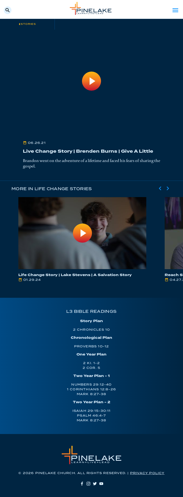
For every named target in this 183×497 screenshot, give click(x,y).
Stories (28, 24)
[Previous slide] (160, 188)
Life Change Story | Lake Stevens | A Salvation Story (75, 275)
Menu (175, 10)
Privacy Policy (147, 473)
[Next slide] (168, 188)
